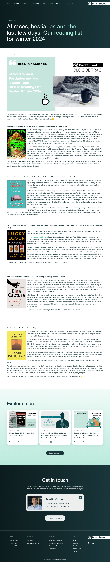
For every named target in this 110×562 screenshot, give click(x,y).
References (35, 3)
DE (68, 3)
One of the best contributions (37, 237)
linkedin (53, 492)
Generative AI (53, 546)
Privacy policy (77, 549)
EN (72, 3)
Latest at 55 (13, 546)
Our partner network (33, 543)
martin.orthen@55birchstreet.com (57, 510)
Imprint (75, 551)
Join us (29, 546)
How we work (13, 540)
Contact (50, 3)
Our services (13, 543)
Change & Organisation (56, 543)
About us (16, 3)
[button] (25, 3)
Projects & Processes (55, 540)
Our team (30, 540)
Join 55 (58, 3)
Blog (43, 3)
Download (76, 546)
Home (8, 3)
